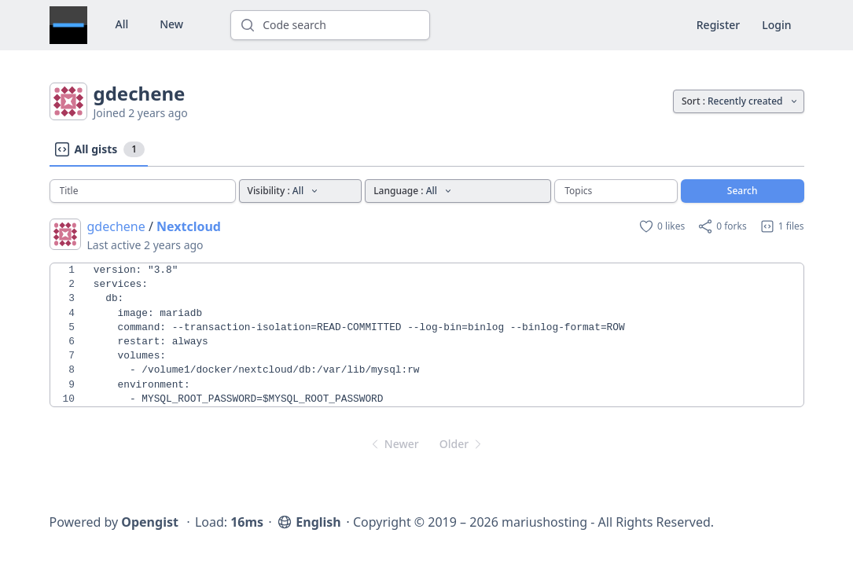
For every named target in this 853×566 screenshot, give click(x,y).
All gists (99, 149)
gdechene (116, 226)
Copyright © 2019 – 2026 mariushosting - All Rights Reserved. (533, 522)
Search (742, 190)
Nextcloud (188, 226)
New (171, 24)
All (122, 24)
